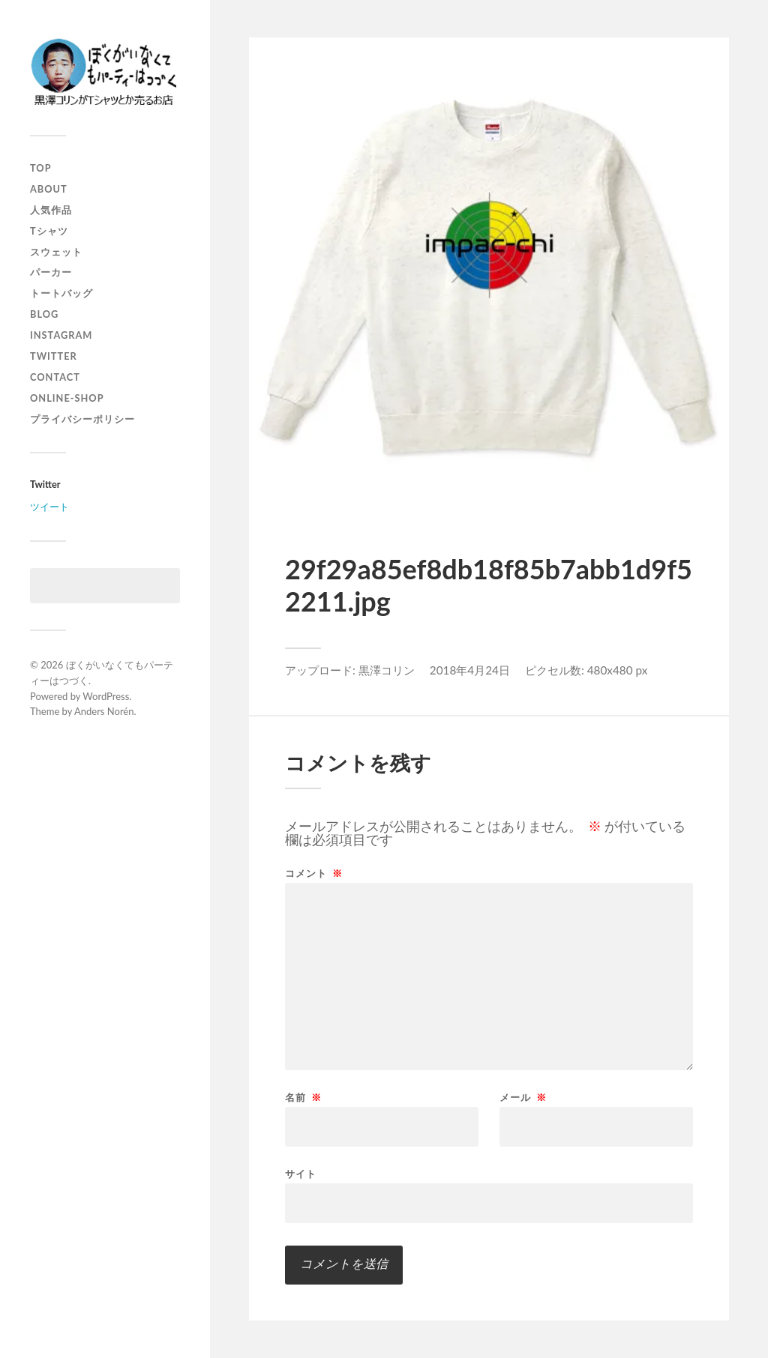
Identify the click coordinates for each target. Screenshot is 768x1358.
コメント (314, 873)
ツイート (49, 507)
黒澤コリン (386, 670)
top (41, 168)
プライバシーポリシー (82, 419)
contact (55, 377)
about (49, 189)
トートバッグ (61, 293)
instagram (61, 335)
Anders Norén (104, 711)
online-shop (67, 398)
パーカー (51, 272)
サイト (300, 1173)
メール (523, 1097)
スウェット (56, 252)
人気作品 (51, 210)
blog (44, 314)
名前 (303, 1097)
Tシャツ (49, 231)
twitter (53, 356)
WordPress (105, 696)
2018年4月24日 (470, 670)
